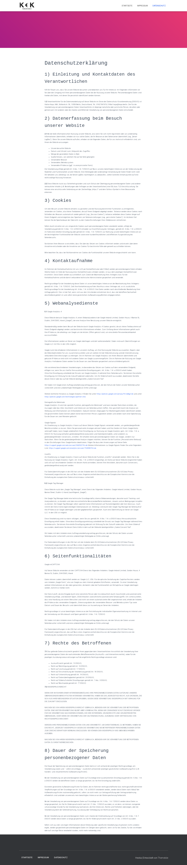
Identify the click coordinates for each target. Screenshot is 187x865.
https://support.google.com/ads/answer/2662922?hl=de (66, 445)
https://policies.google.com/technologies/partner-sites (65, 397)
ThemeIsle (163, 858)
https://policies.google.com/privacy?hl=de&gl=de (115, 394)
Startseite (127, 6)
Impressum (142, 6)
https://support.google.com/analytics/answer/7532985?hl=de (72, 448)
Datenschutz (159, 6)
